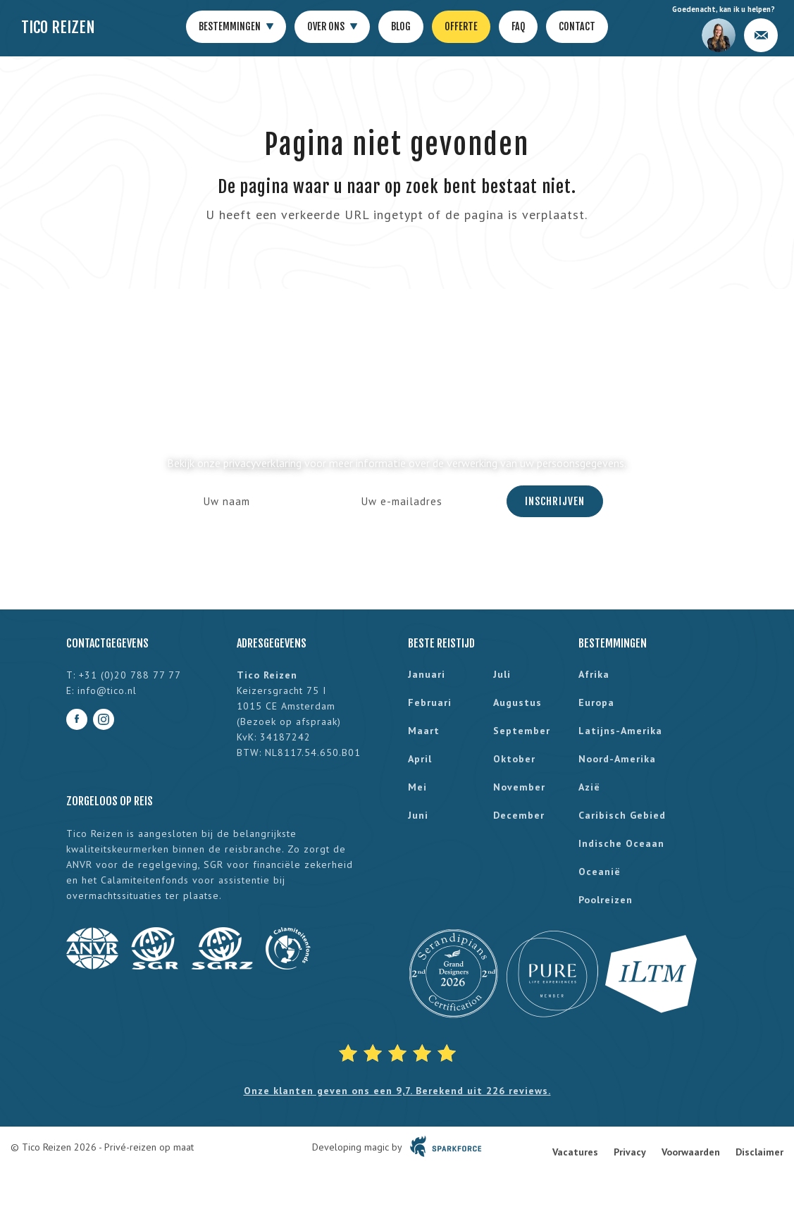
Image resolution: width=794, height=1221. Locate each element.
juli (502, 674)
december (519, 815)
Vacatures (575, 1152)
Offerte (461, 26)
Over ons (332, 27)
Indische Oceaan (621, 843)
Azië (589, 787)
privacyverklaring (262, 463)
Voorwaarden (691, 1152)
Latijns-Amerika (620, 730)
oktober (514, 758)
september (521, 730)
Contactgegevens (107, 643)
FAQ (518, 26)
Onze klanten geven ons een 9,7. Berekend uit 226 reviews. (397, 1090)
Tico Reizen (58, 27)
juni (418, 815)
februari (430, 702)
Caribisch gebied (622, 815)
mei (417, 787)
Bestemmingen (236, 27)
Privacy (630, 1152)
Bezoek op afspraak (288, 721)
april (420, 758)
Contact (577, 26)
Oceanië (599, 871)
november (519, 787)
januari (426, 674)
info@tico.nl (107, 690)
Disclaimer (759, 1152)
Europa (596, 702)
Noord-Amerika (617, 758)
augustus (517, 702)
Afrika (593, 674)
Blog (401, 26)
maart (424, 730)
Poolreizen (605, 899)
